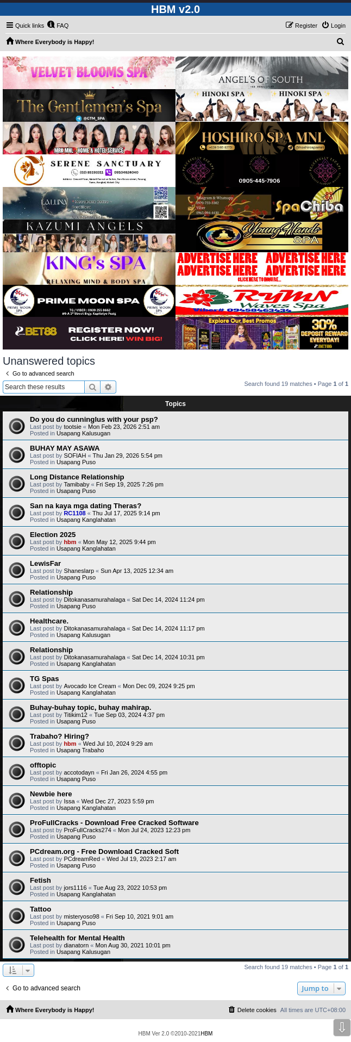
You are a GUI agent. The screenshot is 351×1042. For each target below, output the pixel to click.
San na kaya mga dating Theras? (85, 506)
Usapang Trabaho (80, 750)
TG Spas (44, 679)
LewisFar (45, 563)
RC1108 (74, 513)
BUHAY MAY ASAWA (65, 448)
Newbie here (51, 794)
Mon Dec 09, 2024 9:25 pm (159, 686)
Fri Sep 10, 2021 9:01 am (139, 916)
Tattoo (40, 909)
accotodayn (79, 772)
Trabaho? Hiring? (59, 736)
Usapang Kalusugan (83, 433)
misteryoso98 (81, 916)
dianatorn (76, 945)
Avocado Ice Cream (90, 686)
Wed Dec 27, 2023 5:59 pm (118, 801)
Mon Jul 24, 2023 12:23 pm (154, 830)
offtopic (43, 765)
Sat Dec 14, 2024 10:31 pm (168, 657)
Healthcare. (49, 621)
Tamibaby (76, 484)
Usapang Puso (76, 462)
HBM (206, 1034)
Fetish (40, 880)
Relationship (51, 592)
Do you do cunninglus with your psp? (94, 419)
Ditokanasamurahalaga (94, 599)
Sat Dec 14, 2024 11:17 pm (168, 628)
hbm (70, 542)
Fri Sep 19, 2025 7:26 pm (130, 484)
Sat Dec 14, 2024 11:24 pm (168, 599)
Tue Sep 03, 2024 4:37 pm (129, 715)
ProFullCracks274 (87, 830)
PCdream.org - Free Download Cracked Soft (104, 851)
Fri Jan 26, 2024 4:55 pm (134, 772)
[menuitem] (57, 25)
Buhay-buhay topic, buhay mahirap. (91, 707)
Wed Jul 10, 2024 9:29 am (118, 743)
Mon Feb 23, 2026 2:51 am (124, 426)
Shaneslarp (79, 570)
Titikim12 (75, 715)
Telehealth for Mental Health (77, 938)
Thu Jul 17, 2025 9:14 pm (126, 513)
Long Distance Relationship (77, 477)
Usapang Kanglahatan (86, 519)
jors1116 (75, 887)
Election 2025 (53, 535)
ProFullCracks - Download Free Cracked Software (114, 823)
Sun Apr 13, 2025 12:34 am (137, 570)
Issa (69, 801)
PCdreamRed (82, 859)
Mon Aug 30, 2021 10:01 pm (132, 945)
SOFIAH (75, 455)
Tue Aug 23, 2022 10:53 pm (130, 887)
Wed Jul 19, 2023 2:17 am (141, 859)
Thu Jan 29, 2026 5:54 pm (127, 455)
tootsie (72, 426)
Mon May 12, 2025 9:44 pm (119, 542)
